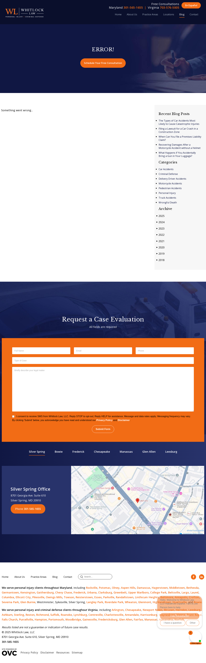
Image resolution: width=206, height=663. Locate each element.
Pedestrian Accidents (170, 188)
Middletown (177, 587)
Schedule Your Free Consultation (103, 63)
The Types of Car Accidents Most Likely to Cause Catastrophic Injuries (179, 122)
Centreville (95, 615)
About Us (132, 14)
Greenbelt (120, 592)
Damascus (143, 587)
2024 (160, 222)
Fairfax (138, 619)
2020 (160, 247)
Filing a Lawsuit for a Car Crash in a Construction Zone (178, 130)
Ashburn (7, 615)
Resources (62, 652)
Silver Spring (37, 451)
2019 (160, 253)
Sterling (19, 615)
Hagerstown (160, 587)
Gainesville (90, 619)
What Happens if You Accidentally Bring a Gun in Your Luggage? (177, 154)
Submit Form (103, 429)
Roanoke (66, 615)
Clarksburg (105, 592)
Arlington (118, 610)
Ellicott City (23, 597)
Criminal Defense (168, 174)
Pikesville (38, 597)
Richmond (42, 615)
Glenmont (144, 602)
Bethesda (192, 587)
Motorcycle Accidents (170, 183)
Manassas (126, 451)
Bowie (59, 451)
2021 (160, 241)
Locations (168, 14)
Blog (181, 14)
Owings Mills (54, 597)
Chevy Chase (63, 592)
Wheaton (131, 602)
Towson (69, 597)
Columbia (8, 597)
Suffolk (54, 615)
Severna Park (10, 602)
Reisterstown (84, 597)
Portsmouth (56, 619)
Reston (30, 615)
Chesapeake (102, 451)
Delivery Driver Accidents (172, 178)
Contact (194, 14)
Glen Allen (149, 451)
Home (118, 14)
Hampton (41, 619)
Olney (115, 587)
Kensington (27, 592)
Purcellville (26, 619)
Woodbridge (73, 619)
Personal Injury (167, 193)
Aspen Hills (128, 587)
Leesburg (171, 451)
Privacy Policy (104, 420)
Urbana (92, 592)
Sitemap (77, 652)
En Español (191, 5)
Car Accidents (166, 169)
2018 (160, 260)
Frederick (78, 451)
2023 (160, 228)
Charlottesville (113, 615)
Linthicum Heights (147, 597)
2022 (160, 234)
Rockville (91, 587)
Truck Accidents (167, 197)
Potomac (104, 587)
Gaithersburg (45, 592)
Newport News (152, 610)
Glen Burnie (27, 602)
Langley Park (94, 602)
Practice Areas (150, 14)
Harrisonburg (148, 615)
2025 (160, 215)
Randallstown (124, 597)
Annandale (132, 615)
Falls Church (10, 619)
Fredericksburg (108, 619)
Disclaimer (124, 420)
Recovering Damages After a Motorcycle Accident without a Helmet (180, 146)
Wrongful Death (168, 202)
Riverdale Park (114, 602)
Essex (98, 597)
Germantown (10, 592)
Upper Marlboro (138, 592)
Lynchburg (80, 615)
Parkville (108, 597)
